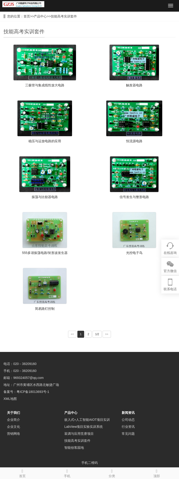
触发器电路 (134, 85)
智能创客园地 (74, 447)
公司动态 (128, 420)
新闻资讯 (128, 413)
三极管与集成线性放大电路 (44, 85)
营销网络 (13, 433)
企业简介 (13, 420)
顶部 (156, 473)
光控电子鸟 (134, 253)
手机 (67, 473)
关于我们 (13, 413)
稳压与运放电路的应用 (44, 141)
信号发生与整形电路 (134, 197)
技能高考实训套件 (64, 16)
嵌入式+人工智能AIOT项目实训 (87, 420)
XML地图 (10, 399)
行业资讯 (128, 426)
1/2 (97, 334)
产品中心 (40, 16)
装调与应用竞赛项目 (79, 433)
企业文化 (13, 426)
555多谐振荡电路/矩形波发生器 (44, 253)
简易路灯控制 (45, 308)
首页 (27, 16)
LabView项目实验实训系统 (83, 426)
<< (72, 334)
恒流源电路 (134, 141)
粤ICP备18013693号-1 (33, 392)
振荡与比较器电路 (45, 197)
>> (106, 334)
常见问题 (128, 433)
